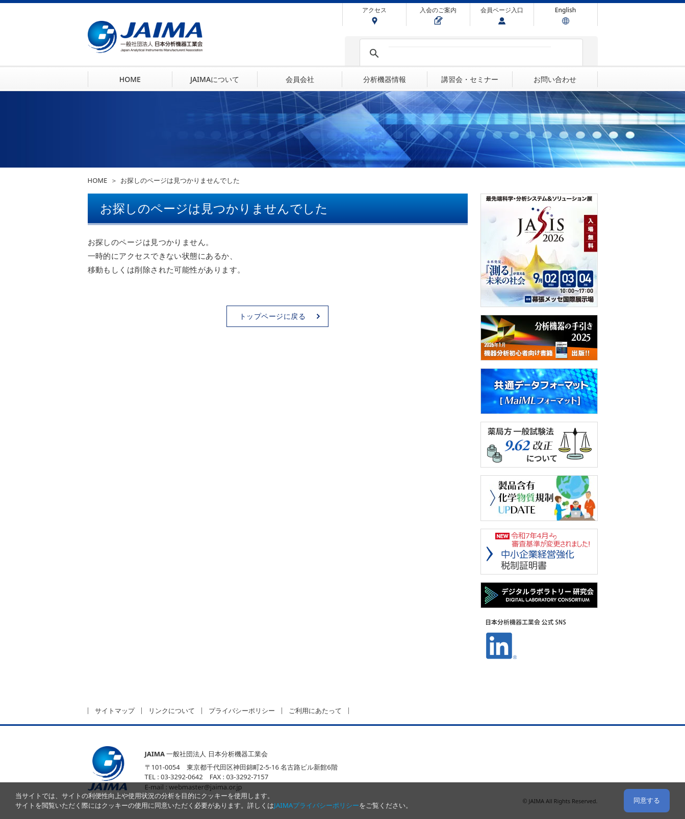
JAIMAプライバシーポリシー (316, 805)
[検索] (470, 53)
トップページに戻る (272, 316)
